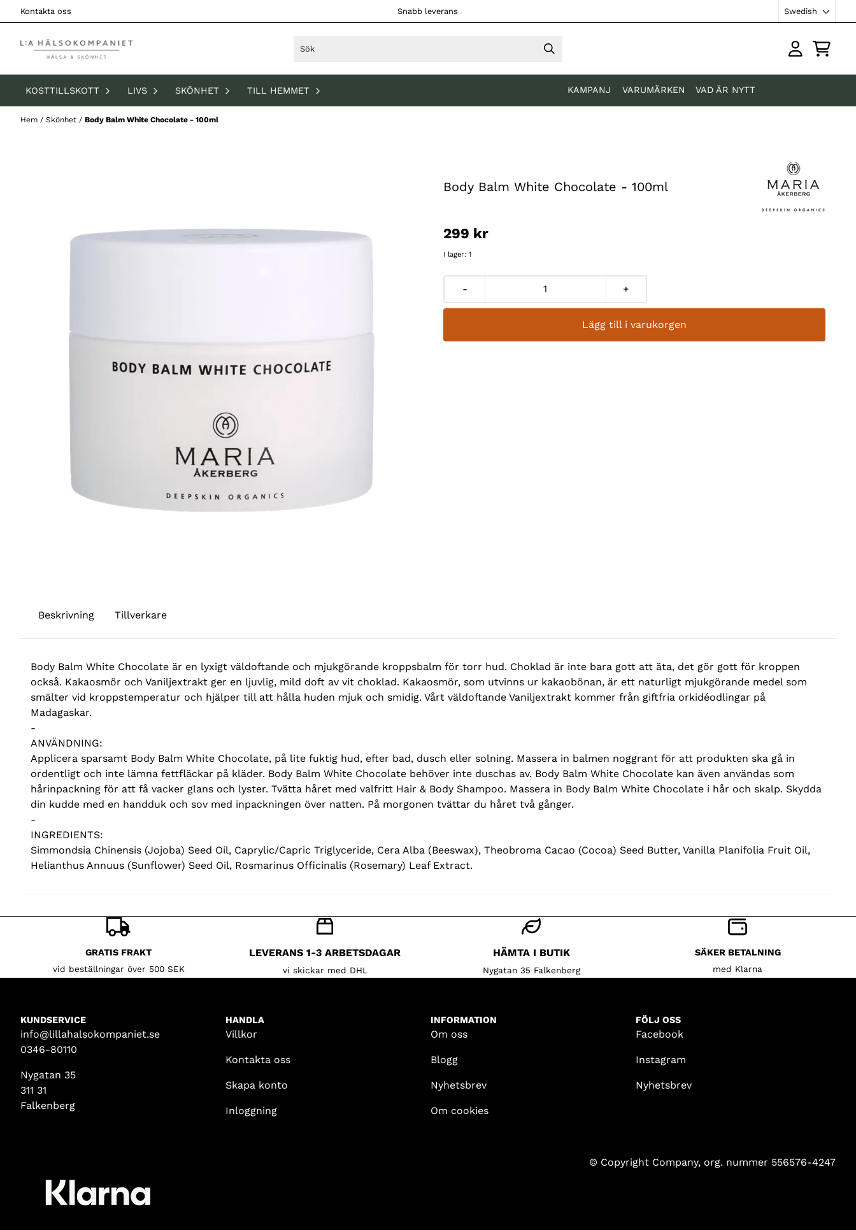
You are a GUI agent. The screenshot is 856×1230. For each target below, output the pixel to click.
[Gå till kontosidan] (795, 49)
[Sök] (428, 49)
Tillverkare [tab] (141, 615)
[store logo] (76, 49)
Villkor (241, 1034)
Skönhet (62, 119)
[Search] (549, 49)
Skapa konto (256, 1085)
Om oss (449, 1034)
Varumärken (653, 90)
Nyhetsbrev (459, 1085)
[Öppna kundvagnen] (822, 49)
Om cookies (460, 1111)
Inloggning (251, 1111)
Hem (30, 119)
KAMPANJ (590, 90)
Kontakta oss (45, 11)
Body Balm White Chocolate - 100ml (151, 119)
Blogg (444, 1060)
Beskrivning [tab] (66, 615)
